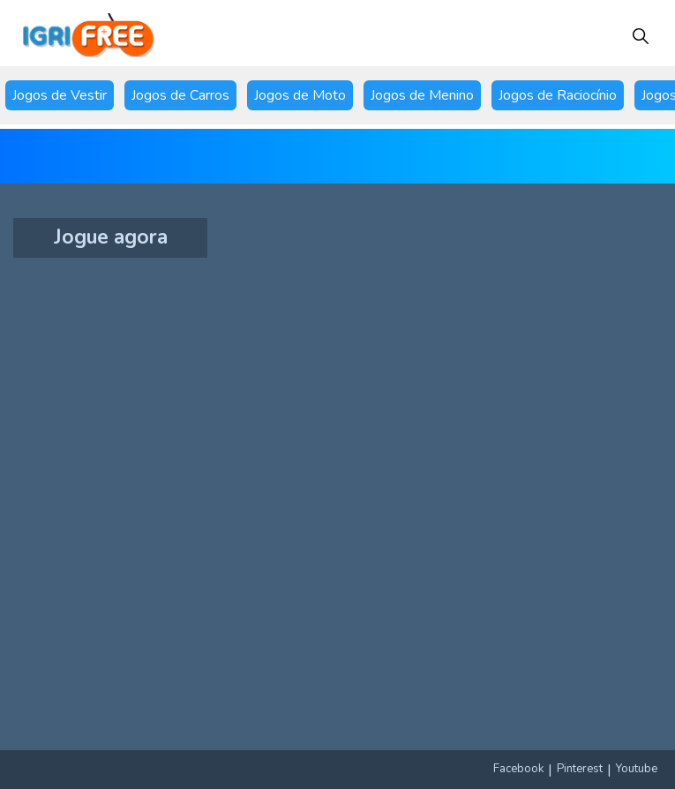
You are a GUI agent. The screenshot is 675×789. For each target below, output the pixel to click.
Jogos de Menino (422, 95)
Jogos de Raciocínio (558, 95)
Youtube (636, 769)
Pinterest (580, 769)
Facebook (518, 769)
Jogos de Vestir (59, 95)
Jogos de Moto (300, 95)
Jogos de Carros (180, 95)
